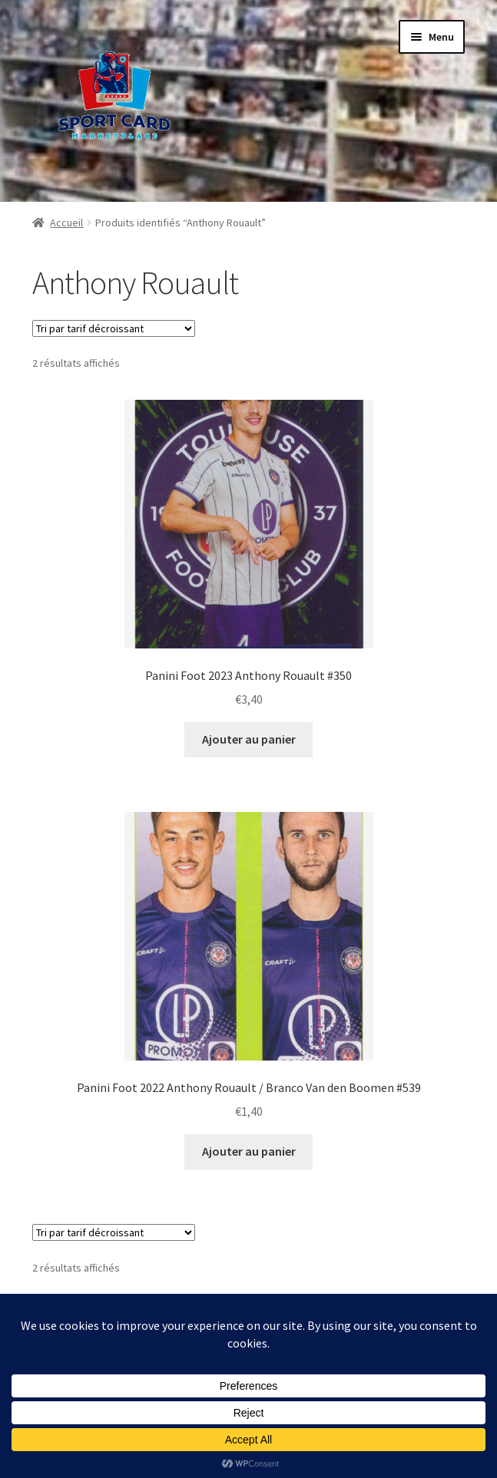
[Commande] (113, 328)
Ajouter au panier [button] (249, 739)
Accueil (66, 222)
